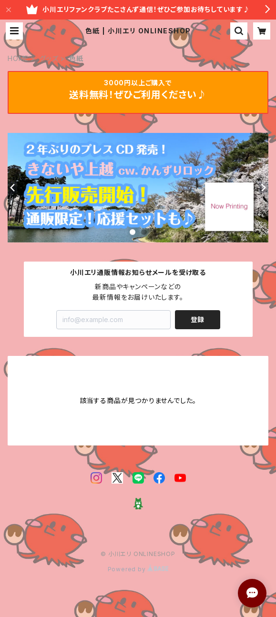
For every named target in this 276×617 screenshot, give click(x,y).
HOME (18, 58)
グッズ (49, 58)
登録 (197, 319)
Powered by (138, 569)
